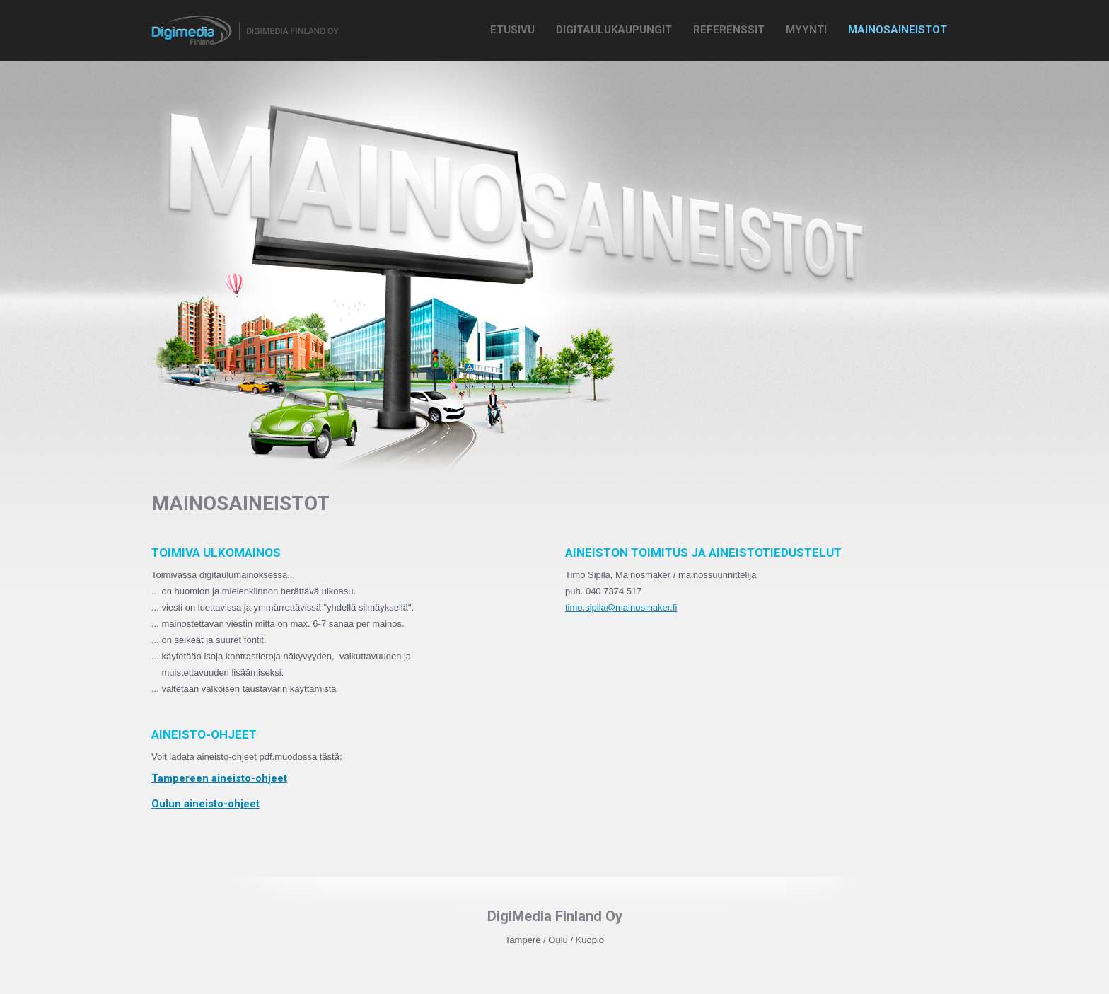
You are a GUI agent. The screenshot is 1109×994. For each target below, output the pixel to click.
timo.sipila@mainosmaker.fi (621, 607)
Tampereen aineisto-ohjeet (219, 778)
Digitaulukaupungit (614, 29)
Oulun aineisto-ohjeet (205, 803)
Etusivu (512, 29)
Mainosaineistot (897, 29)
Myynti (806, 29)
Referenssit (729, 29)
